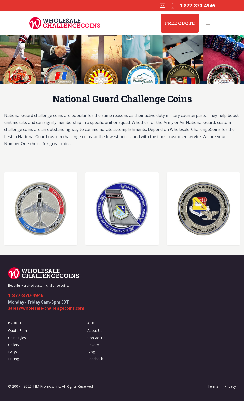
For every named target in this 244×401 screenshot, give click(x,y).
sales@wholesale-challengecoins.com (46, 308)
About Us (94, 330)
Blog (91, 351)
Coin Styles (17, 337)
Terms (213, 386)
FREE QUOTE (180, 23)
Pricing (13, 358)
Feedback (95, 358)
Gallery (13, 344)
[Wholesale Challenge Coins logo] (64, 23)
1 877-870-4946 (25, 295)
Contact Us (96, 337)
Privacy (93, 344)
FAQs (12, 351)
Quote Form (18, 330)
